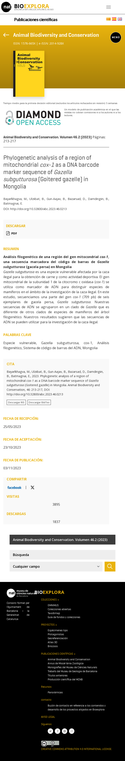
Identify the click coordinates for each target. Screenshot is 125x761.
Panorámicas (55, 692)
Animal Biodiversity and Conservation (56, 35)
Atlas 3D (52, 642)
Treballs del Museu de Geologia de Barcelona (72, 671)
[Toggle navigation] (108, 7)
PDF (14, 233)
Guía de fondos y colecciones (64, 617)
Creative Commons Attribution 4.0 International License (76, 749)
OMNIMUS (53, 605)
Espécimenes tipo (58, 630)
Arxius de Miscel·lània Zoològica (66, 663)
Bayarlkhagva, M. (15, 199)
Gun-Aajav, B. (56, 199)
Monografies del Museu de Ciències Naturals (72, 667)
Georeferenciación (58, 638)
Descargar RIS (16, 402)
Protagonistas (56, 634)
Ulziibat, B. (36, 199)
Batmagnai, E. (12, 203)
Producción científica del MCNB (65, 679)
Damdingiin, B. (98, 199)
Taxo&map (54, 613)
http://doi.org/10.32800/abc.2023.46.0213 (38, 209)
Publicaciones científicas (36, 19)
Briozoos (53, 646)
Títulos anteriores (58, 675)
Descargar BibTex (39, 402)
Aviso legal (48, 716)
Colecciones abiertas (59, 609)
